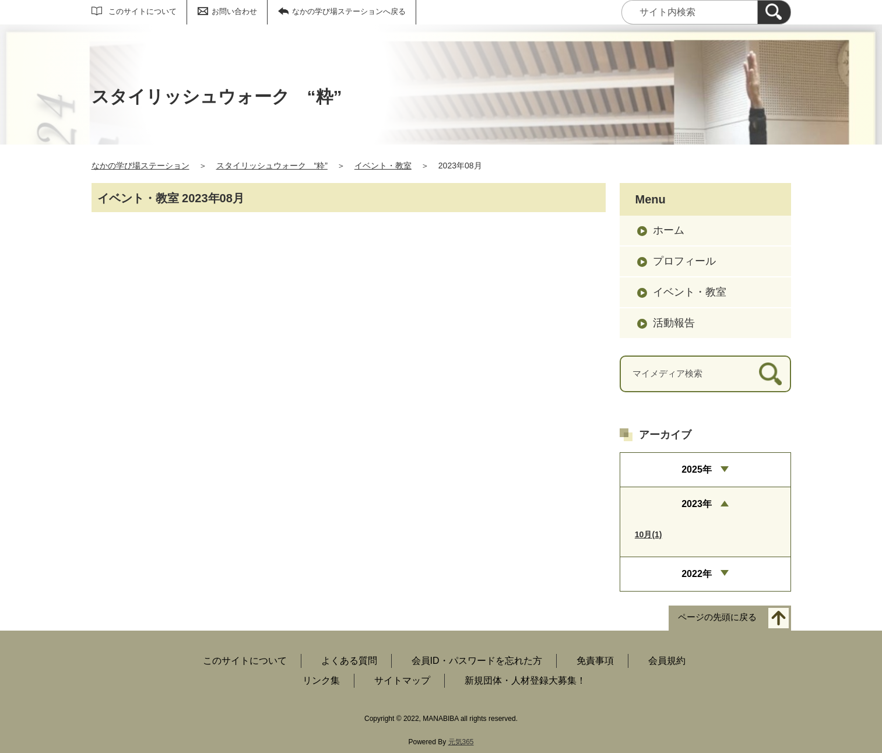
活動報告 (674, 323)
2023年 (696, 504)
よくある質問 (349, 661)
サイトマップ (402, 680)
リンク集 (321, 680)
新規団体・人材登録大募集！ (525, 680)
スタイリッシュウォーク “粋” (272, 165)
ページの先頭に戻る (717, 617)
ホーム (668, 230)
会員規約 (667, 661)
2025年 (696, 469)
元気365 (461, 742)
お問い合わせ (234, 11)
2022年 (696, 574)
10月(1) (648, 534)
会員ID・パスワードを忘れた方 (477, 661)
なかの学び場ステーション (140, 165)
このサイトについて (142, 11)
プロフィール (684, 261)
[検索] (774, 12)
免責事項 (595, 661)
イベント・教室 (383, 165)
